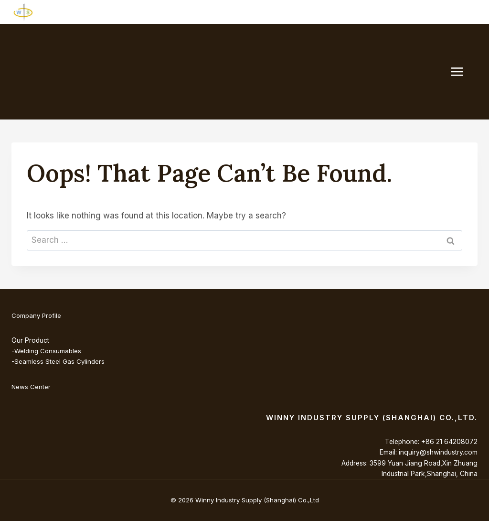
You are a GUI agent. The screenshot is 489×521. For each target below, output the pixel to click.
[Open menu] (462, 71)
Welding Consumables (48, 351)
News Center (31, 387)
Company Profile (37, 315)
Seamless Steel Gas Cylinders (59, 361)
